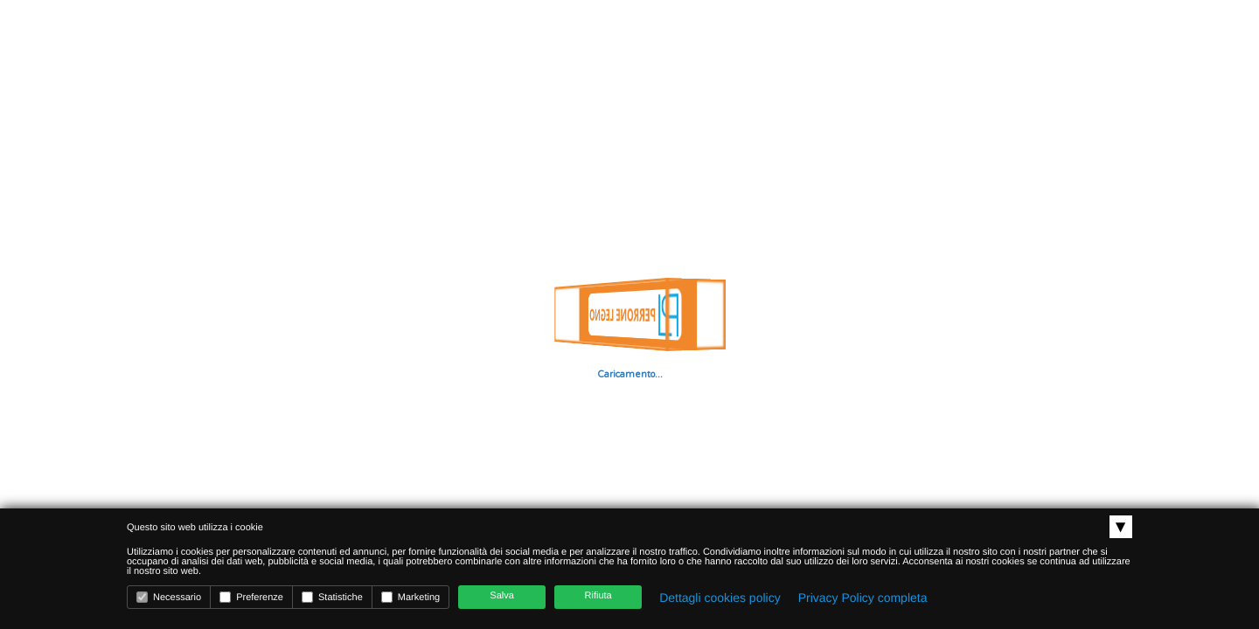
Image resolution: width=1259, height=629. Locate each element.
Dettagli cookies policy (720, 598)
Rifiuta (598, 596)
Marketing (410, 597)
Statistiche (332, 597)
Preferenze (251, 597)
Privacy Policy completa (863, 598)
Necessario (168, 597)
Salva (502, 596)
